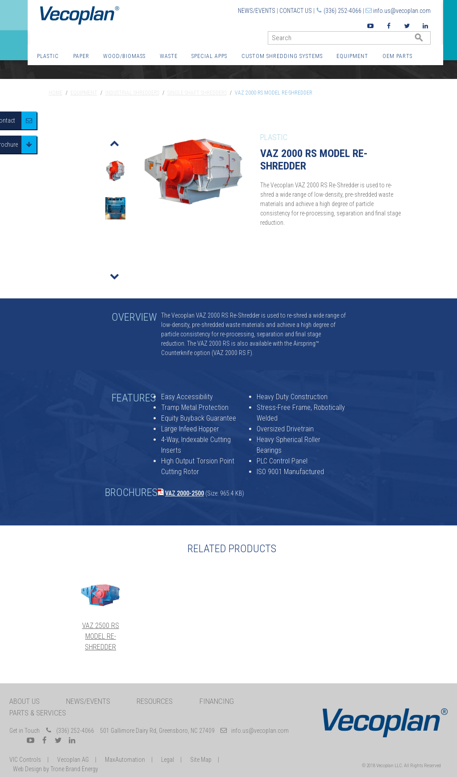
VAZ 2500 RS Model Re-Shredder (100, 636)
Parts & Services (37, 712)
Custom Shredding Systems (282, 56)
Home (55, 93)
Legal (167, 759)
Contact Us (295, 10)
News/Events (256, 10)
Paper (81, 56)
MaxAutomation (125, 759)
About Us (24, 701)
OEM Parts (397, 56)
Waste (169, 56)
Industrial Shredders (132, 93)
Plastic (48, 56)
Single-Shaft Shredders (197, 93)
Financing (216, 701)
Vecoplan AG (73, 759)
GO (427, 40)
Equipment (352, 56)
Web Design (27, 769)
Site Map (201, 759)
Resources (155, 701)
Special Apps (209, 56)
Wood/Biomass (124, 56)
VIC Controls (25, 759)
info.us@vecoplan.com (402, 10)
